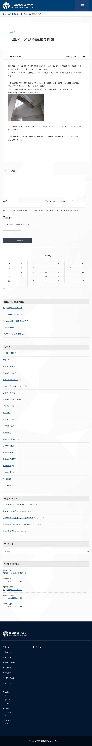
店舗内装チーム (9, 327)
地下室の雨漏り (9, 426)
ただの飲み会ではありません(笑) (15, 504)
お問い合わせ (10, 678)
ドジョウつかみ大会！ (11, 511)
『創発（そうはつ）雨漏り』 (14, 334)
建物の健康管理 (9, 452)
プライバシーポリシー (8, 711)
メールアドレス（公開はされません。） (59, 201)
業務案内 (8, 652)
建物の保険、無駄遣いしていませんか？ (18, 517)
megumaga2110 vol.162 (12, 314)
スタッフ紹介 (10, 662)
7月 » (4, 293)
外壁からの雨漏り (9, 439)
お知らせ (6, 360)
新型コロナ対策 (9, 459)
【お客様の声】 (9, 353)
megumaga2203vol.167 (12, 589)
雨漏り (5, 485)
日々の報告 (7, 472)
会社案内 (8, 673)
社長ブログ (8, 693)
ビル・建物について (10, 379)
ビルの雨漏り (8, 393)
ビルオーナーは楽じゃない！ (14, 386)
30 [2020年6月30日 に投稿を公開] (21, 285)
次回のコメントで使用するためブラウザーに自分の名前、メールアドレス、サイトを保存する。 (41, 210)
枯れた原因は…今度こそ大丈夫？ (15, 321)
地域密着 (6, 432)
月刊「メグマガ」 (8, 702)
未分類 (5, 479)
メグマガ (6, 412)
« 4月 (4, 288)
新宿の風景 (7, 465)
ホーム (7, 647)
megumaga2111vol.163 (12, 307)
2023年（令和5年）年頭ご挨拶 (14, 573)
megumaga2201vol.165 (12, 606)
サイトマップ (8, 722)
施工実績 (8, 657)
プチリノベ (7, 406)
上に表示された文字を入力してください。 (20, 224)
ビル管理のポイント (10, 399)
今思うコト (7, 419)
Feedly (37, 647)
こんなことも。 (9, 373)
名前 (4, 201)
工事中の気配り (9, 446)
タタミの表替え (9, 531)
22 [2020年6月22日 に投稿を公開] (9, 281)
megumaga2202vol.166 (12, 598)
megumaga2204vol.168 (12, 581)
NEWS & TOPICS (8, 685)
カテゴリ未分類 (9, 366)
